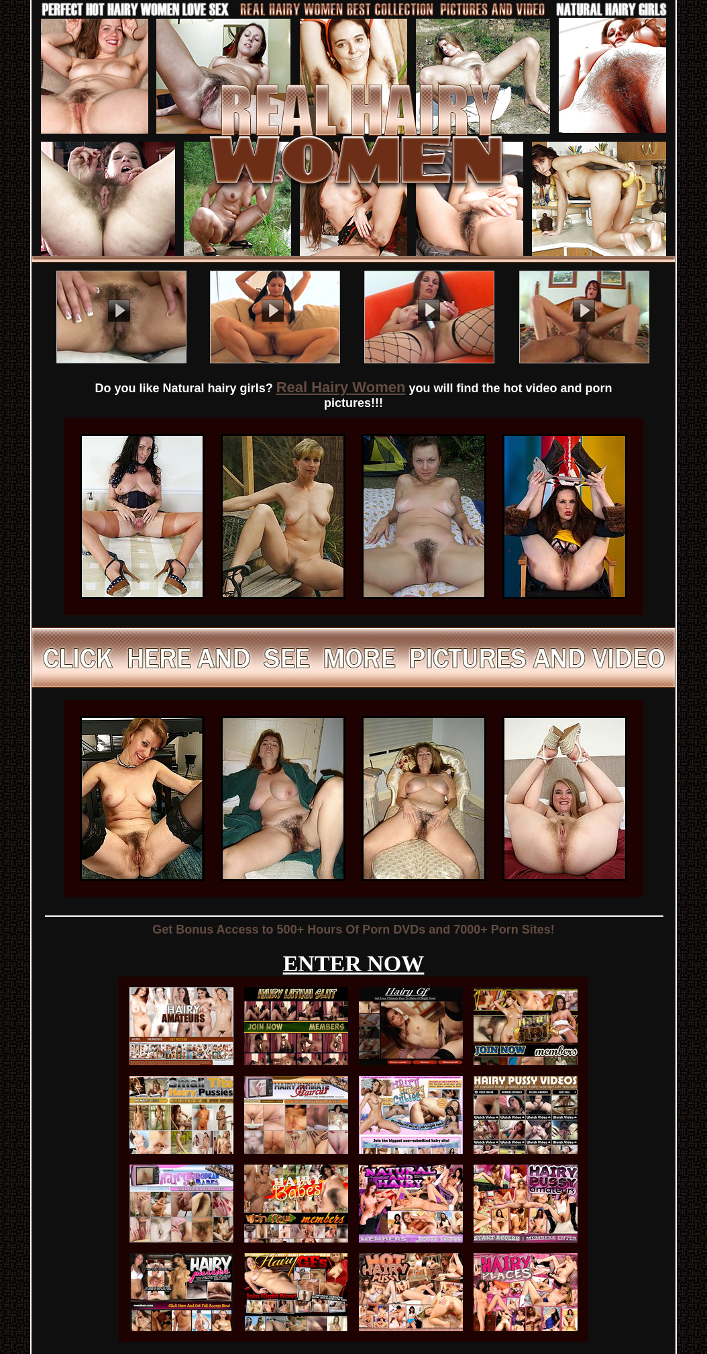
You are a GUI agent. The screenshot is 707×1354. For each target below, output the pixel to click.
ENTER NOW (354, 963)
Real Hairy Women (341, 387)
